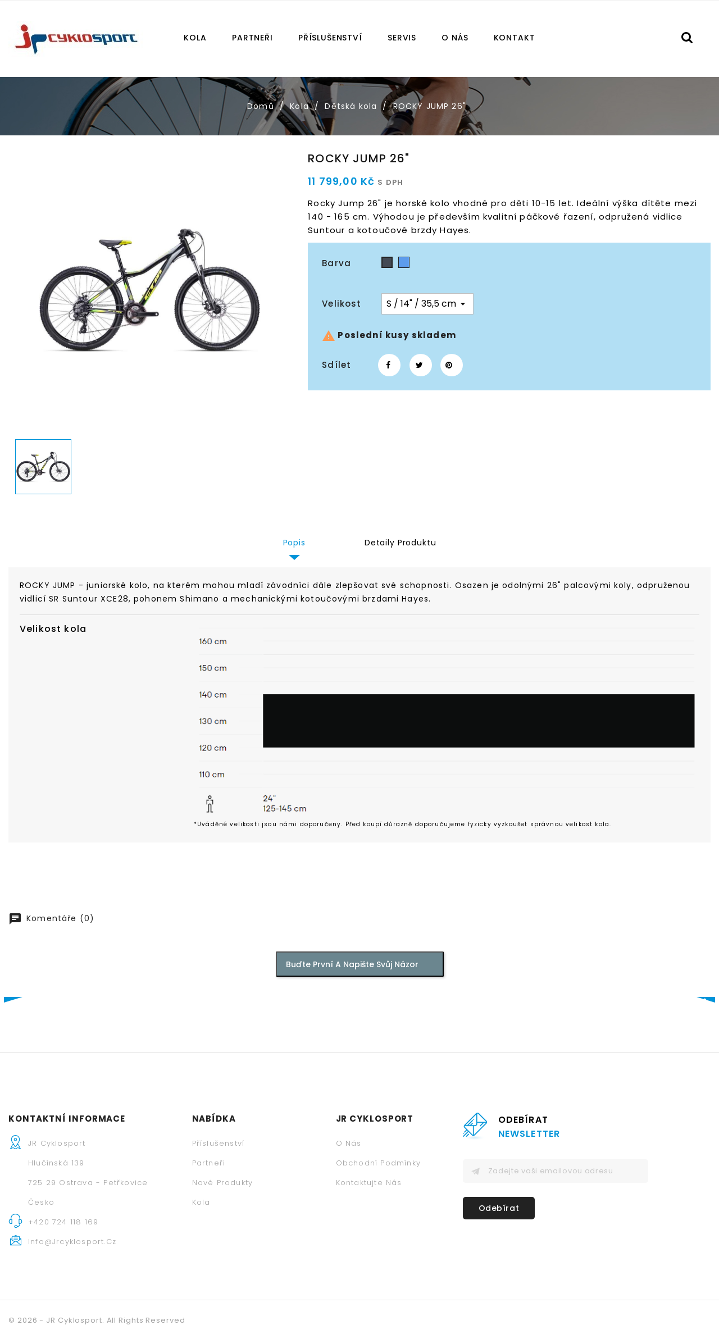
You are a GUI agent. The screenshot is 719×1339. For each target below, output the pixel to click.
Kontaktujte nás (369, 1182)
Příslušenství (330, 37)
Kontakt (514, 37)
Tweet (420, 365)
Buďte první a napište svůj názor (358, 964)
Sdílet (389, 365)
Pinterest (451, 365)
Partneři (252, 37)
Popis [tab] (294, 542)
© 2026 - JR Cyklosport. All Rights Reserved (96, 1320)
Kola (195, 37)
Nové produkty (222, 1182)
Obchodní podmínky (378, 1163)
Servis (402, 37)
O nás (455, 37)
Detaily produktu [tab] (400, 542)
